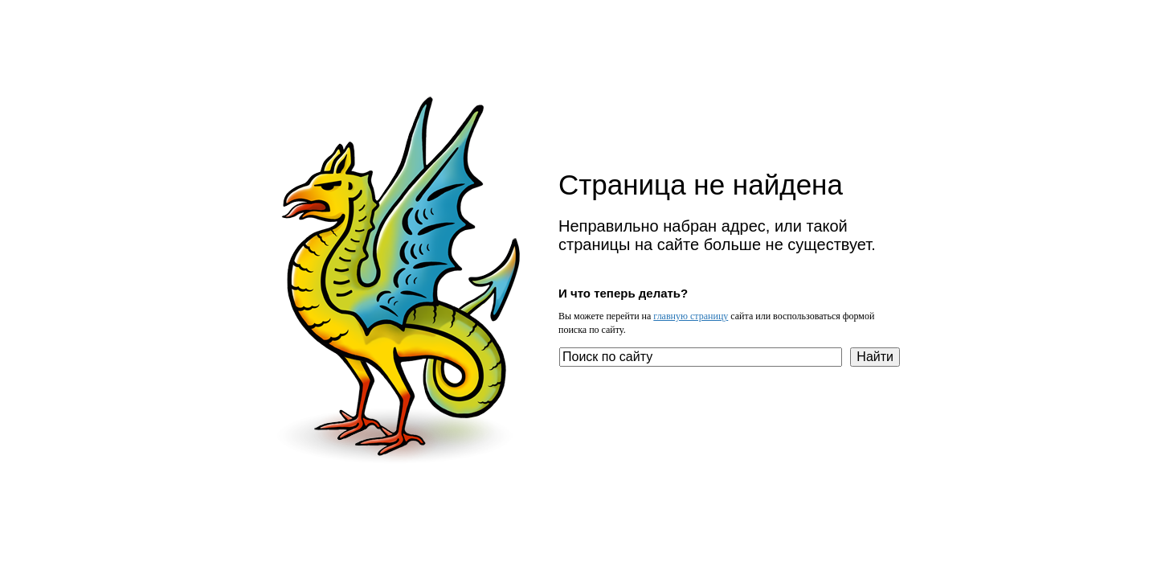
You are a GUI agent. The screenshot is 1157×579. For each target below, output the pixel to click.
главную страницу (690, 316)
